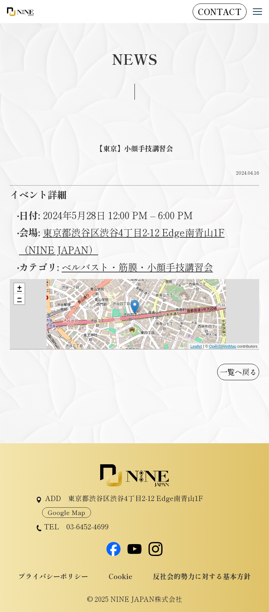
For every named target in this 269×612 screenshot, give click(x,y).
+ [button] (19, 288)
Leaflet (196, 346)
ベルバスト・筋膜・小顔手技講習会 (137, 267)
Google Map (66, 512)
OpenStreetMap (222, 346)
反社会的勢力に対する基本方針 (202, 576)
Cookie (120, 576)
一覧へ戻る (238, 371)
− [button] (19, 299)
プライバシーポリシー (53, 576)
